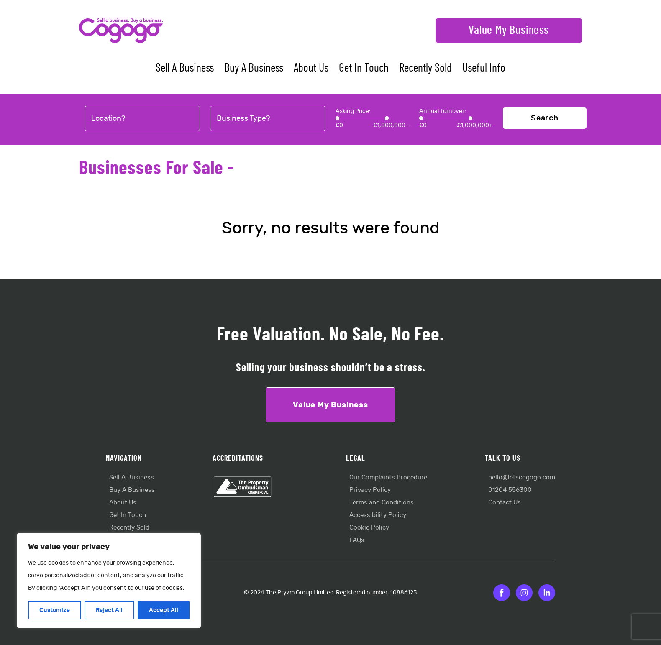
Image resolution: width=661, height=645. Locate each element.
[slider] (337, 118)
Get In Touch (364, 68)
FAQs (356, 540)
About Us (311, 68)
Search (545, 118)
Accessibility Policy (377, 515)
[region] (109, 580)
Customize (54, 610)
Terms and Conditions (381, 502)
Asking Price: (353, 111)
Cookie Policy (369, 527)
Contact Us (504, 502)
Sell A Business (185, 68)
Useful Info (483, 68)
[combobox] (142, 118)
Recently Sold (425, 68)
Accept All (163, 610)
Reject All (109, 610)
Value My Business (509, 30)
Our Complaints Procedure (388, 477)
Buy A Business (253, 68)
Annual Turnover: (442, 111)
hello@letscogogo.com (521, 477)
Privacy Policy (370, 490)
